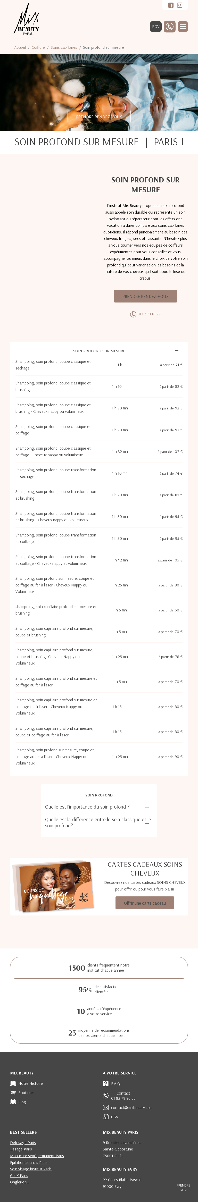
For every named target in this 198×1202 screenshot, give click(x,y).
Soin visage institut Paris (31, 1168)
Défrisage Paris (23, 1142)
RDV (156, 26)
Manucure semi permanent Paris (37, 1155)
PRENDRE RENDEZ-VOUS (99, 116)
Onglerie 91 (19, 1181)
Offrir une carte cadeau (145, 903)
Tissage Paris (21, 1148)
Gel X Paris (19, 1175)
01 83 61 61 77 (149, 313)
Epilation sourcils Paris (28, 1162)
